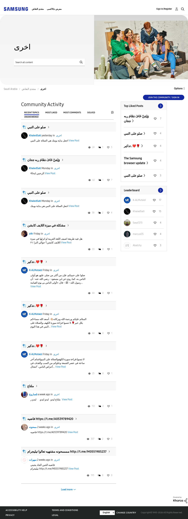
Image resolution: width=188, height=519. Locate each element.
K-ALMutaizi (35, 270)
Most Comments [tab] (72, 112)
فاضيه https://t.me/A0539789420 (50, 419)
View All (144, 106)
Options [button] (178, 88)
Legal (55, 515)
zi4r (31, 233)
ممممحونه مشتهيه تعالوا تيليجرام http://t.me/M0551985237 (66, 451)
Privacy (10, 515)
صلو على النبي (36, 127)
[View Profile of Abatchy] (137, 245)
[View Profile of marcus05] (138, 234)
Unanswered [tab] (31, 117)
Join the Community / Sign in (163, 97)
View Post (74, 140)
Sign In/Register (164, 9)
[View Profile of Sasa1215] (138, 222)
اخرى (59, 135)
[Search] (49, 62)
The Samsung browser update (135, 160)
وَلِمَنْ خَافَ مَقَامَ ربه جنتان (43, 160)
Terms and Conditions (65, 510)
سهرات (32, 459)
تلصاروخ (33, 394)
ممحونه (33, 427)
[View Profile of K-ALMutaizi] (139, 200)
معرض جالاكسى (54, 9)
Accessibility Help (16, 510)
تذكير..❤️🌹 (35, 262)
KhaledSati (35, 135)
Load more (67, 489)
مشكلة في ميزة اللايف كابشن (46, 225)
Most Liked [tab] (51, 112)
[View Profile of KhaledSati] (139, 211)
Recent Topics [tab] (31, 112)
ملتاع (30, 386)
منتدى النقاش (38, 9)
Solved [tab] (91, 112)
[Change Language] (107, 512)
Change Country (126, 512)
